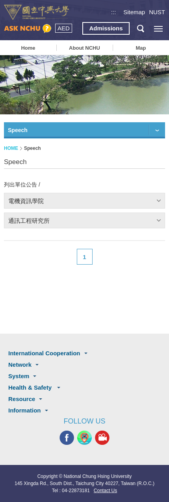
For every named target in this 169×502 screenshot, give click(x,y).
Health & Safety (30, 387)
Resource (21, 399)
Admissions (106, 28)
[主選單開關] (158, 28)
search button (140, 28)
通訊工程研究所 (29, 220)
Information (24, 410)
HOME (11, 148)
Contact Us (105, 490)
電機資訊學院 (26, 201)
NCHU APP (84, 438)
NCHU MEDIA (102, 438)
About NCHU (84, 48)
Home (28, 48)
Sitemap (134, 12)
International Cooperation (44, 353)
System (18, 376)
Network (20, 364)
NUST (157, 12)
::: (113, 12)
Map (141, 48)
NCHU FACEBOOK (66, 438)
